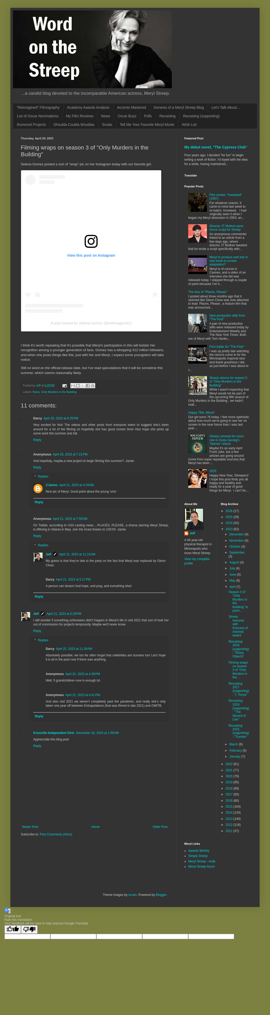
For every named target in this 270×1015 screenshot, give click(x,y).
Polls (148, 116)
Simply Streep (198, 856)
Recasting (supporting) (201, 116)
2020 (229, 776)
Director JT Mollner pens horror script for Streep (227, 227)
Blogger (161, 895)
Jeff (48, 554)
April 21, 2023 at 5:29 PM (63, 614)
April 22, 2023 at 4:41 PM (82, 695)
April (232, 587)
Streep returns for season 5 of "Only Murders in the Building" (228, 381)
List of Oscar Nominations (37, 116)
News (105, 116)
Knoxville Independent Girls (54, 733)
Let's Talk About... (226, 107)
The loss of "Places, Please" (207, 292)
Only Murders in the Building (59, 391)
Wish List (189, 124)
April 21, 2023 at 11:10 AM (77, 554)
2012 (229, 825)
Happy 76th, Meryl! (201, 412)
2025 (213, 471)
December (237, 534)
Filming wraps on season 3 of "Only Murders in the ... (238, 670)
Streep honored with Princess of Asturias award (238, 626)
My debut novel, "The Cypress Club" (215, 147)
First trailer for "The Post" (227, 347)
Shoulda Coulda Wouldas (74, 124)
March (234, 744)
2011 (229, 831)
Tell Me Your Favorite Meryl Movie (147, 124)
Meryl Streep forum (201, 866)
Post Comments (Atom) (56, 834)
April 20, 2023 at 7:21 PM (70, 454)
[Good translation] (12, 929)
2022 (229, 764)
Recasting (167, 116)
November (237, 540)
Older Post (160, 827)
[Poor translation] (29, 929)
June (233, 574)
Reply (37, 440)
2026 (229, 511)
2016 (229, 800)
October (235, 546)
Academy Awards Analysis (88, 107)
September (237, 552)
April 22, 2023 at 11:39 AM (74, 649)
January (235, 756)
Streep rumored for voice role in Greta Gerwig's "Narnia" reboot (227, 440)
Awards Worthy (198, 851)
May (232, 580)
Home (95, 827)
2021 (229, 770)
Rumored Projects (31, 124)
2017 (229, 794)
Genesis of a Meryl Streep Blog (179, 107)
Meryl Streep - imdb (201, 861)
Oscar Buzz (127, 116)
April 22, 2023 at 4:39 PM (82, 674)
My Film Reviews (79, 116)
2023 (229, 529)
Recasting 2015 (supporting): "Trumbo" (238, 731)
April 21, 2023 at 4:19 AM (76, 485)
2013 (229, 819)
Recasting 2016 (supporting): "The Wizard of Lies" (238, 710)
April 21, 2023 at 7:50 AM (70, 519)
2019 (229, 782)
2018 (229, 788)
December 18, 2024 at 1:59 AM (97, 733)
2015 (229, 806)
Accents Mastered (131, 107)
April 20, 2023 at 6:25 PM (60, 418)
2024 (229, 523)
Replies (43, 477)
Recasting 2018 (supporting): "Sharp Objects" (238, 649)
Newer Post (30, 827)
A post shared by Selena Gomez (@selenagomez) (91, 323)
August (234, 562)
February (235, 750)
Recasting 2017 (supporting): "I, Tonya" (238, 689)
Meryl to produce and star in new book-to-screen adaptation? (229, 261)
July (232, 568)
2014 (229, 812)
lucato (133, 895)
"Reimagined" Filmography (38, 107)
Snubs (107, 124)
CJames (52, 485)
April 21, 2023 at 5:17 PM (73, 579)
